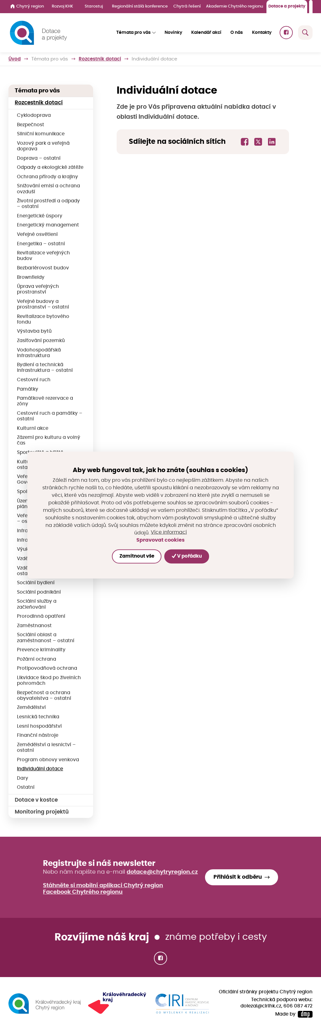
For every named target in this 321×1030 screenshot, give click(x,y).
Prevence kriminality (41, 650)
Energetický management (48, 225)
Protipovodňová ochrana (47, 668)
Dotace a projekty (286, 6)
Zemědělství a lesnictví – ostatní (46, 747)
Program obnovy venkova (48, 759)
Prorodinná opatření (41, 616)
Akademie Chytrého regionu (234, 6)
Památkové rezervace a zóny (45, 401)
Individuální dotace (40, 769)
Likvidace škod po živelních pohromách (49, 680)
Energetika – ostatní (41, 244)
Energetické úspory (39, 216)
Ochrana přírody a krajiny (47, 176)
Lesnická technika (38, 717)
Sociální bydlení (36, 582)
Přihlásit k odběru (237, 877)
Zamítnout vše (136, 556)
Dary (22, 778)
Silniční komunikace (41, 134)
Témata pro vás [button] (133, 32)
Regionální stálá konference (140, 6)
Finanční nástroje (37, 735)
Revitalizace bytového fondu (43, 319)
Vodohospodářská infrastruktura (39, 353)
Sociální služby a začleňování (36, 604)
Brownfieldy (31, 277)
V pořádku (187, 556)
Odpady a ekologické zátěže (50, 167)
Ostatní (25, 787)
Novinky (173, 32)
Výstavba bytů (34, 331)
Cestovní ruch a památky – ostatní (49, 416)
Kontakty (261, 32)
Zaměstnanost (34, 625)
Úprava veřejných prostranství (38, 289)
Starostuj (94, 6)
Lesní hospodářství (39, 726)
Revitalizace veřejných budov (43, 256)
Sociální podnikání (39, 592)
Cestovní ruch (33, 379)
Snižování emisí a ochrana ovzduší (48, 189)
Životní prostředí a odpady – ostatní (48, 204)
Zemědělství (31, 707)
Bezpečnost (30, 124)
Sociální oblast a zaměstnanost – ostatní (45, 637)
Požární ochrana (36, 659)
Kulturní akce (32, 428)
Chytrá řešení (187, 6)
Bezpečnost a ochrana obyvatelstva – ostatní (44, 695)
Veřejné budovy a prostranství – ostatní (43, 304)
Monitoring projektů (42, 811)
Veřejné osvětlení (37, 234)
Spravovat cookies (160, 540)
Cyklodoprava (34, 115)
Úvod (14, 59)
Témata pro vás (49, 59)
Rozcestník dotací (100, 59)
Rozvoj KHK (62, 6)
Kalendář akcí (206, 32)
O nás (236, 32)
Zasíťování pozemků (41, 340)
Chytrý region (27, 6)
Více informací (169, 532)
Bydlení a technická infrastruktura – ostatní (45, 367)
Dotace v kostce (36, 800)
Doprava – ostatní (39, 158)
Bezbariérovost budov (43, 268)
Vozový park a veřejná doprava (43, 146)
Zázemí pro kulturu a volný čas (48, 440)
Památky (27, 389)
